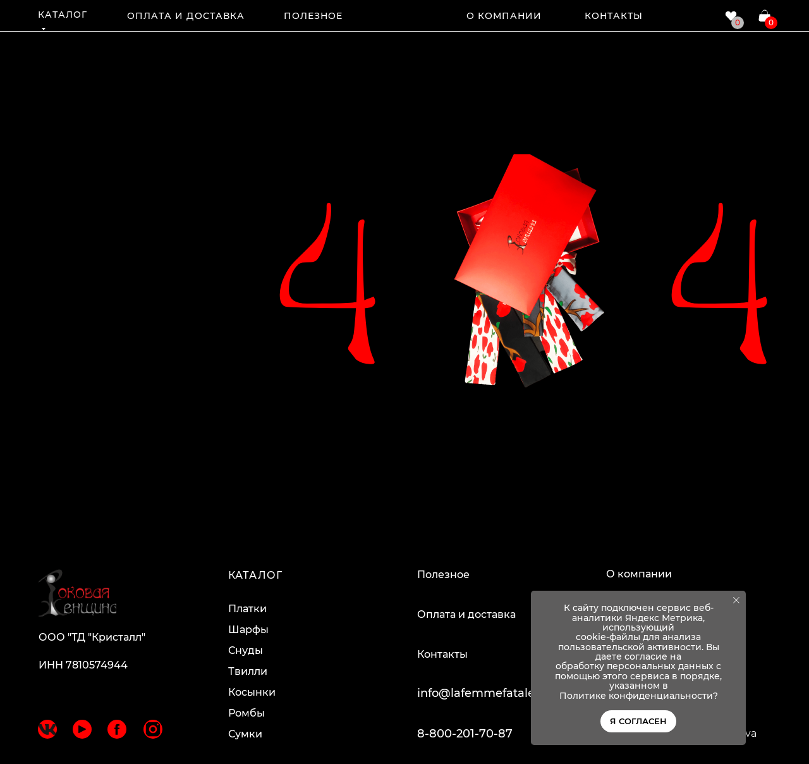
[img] (405, 14)
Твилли (247, 671)
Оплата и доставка (466, 614)
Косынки (252, 692)
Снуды (245, 650)
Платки (247, 609)
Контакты (442, 654)
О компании (639, 574)
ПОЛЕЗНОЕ (313, 16)
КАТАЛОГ (62, 14)
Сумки (245, 734)
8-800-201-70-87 (465, 734)
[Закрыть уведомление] (736, 600)
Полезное (443, 575)
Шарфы (248, 630)
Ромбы (246, 713)
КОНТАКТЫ (614, 16)
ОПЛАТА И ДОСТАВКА (186, 16)
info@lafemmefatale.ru (483, 693)
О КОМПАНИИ (504, 16)
